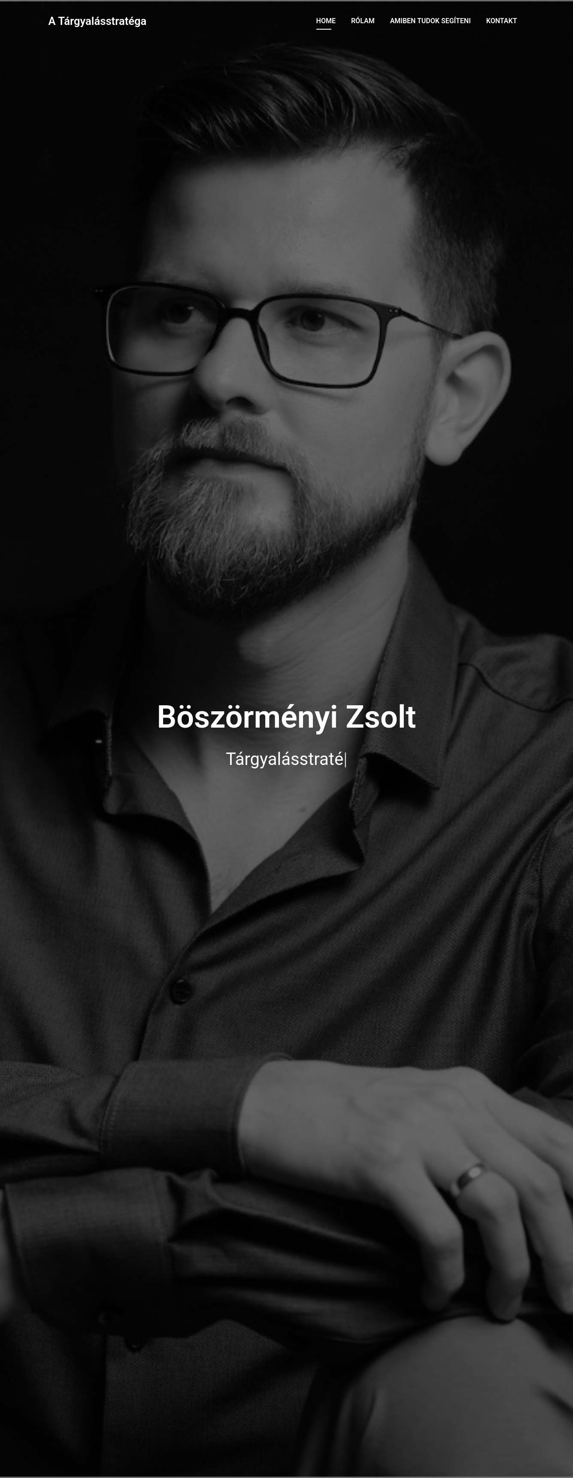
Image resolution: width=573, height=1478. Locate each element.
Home (326, 21)
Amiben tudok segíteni (430, 21)
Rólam (363, 21)
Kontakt (501, 21)
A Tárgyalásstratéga (98, 21)
